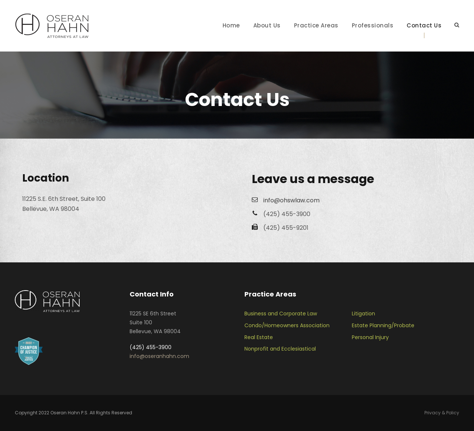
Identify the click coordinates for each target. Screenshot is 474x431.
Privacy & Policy (441, 413)
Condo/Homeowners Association (287, 325)
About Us (267, 25)
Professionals (373, 25)
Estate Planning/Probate (383, 325)
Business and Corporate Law (280, 313)
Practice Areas (316, 25)
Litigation (363, 313)
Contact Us (424, 25)
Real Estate (258, 337)
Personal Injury (370, 337)
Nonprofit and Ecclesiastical (280, 348)
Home (231, 25)
